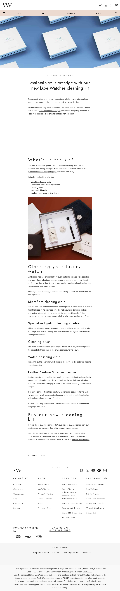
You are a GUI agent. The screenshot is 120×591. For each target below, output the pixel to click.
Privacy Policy (92, 513)
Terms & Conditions (95, 508)
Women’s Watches (45, 494)
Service (71, 13)
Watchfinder (18, 494)
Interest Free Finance (95, 484)
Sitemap (16, 508)
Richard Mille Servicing (72, 513)
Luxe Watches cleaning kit (49, 111)
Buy (20, 13)
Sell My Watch (92, 494)
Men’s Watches (44, 489)
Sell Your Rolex (68, 517)
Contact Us (18, 503)
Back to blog (39, 456)
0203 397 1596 (60, 530)
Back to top (60, 465)
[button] (4, 13)
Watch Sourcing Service (72, 503)
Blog (15, 498)
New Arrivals (43, 484)
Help (98, 13)
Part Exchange (92, 489)
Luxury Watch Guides (95, 503)
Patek (53, 114)
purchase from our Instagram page (42, 172)
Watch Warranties (69, 484)
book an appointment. (81, 440)
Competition (19, 489)
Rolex (46, 114)
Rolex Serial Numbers (95, 498)
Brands (40, 503)
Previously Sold (44, 508)
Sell (44, 13)
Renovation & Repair (71, 508)
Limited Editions (45, 498)
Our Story (17, 484)
